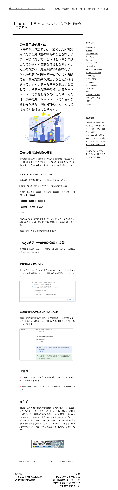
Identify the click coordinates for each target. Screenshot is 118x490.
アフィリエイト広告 (93, 98)
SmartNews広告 (92, 85)
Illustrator (89, 60)
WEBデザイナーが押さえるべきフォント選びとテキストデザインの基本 (95, 154)
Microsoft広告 (91, 79)
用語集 (82, 9)
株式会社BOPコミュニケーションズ (27, 8)
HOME (57, 9)
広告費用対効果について (47, 231)
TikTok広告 (90, 88)
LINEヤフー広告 (91, 63)
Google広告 (63, 461)
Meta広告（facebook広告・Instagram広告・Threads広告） (94, 72)
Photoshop (90, 82)
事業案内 (66, 9)
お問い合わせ (103, 9)
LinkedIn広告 (90, 66)
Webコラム (72, 461)
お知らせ (89, 101)
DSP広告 (89, 50)
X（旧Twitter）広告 (93, 95)
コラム (75, 9)
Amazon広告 (90, 47)
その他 (88, 104)
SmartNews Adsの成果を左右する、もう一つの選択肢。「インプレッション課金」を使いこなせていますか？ (95, 141)
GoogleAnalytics (92, 54)
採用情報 (91, 9)
